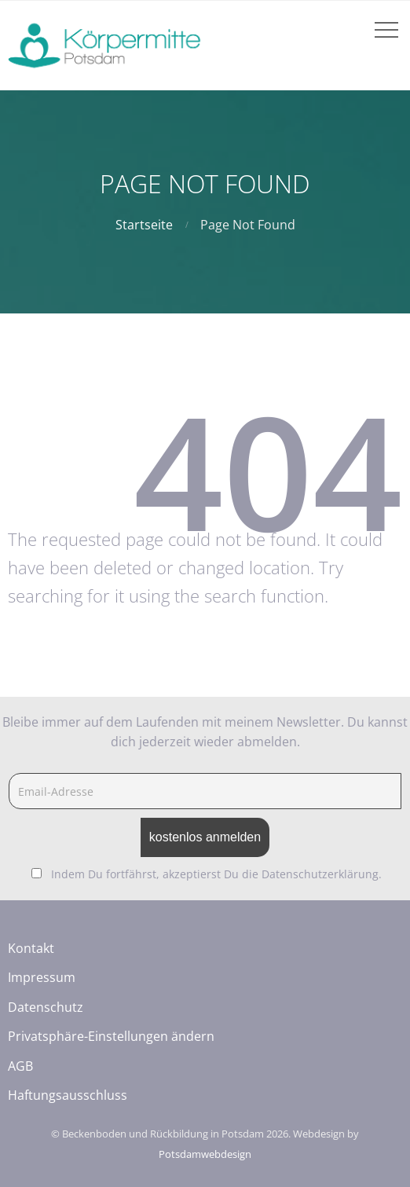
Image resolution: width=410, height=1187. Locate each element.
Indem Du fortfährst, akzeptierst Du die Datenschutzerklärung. (216, 873)
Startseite (144, 224)
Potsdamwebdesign (205, 1154)
